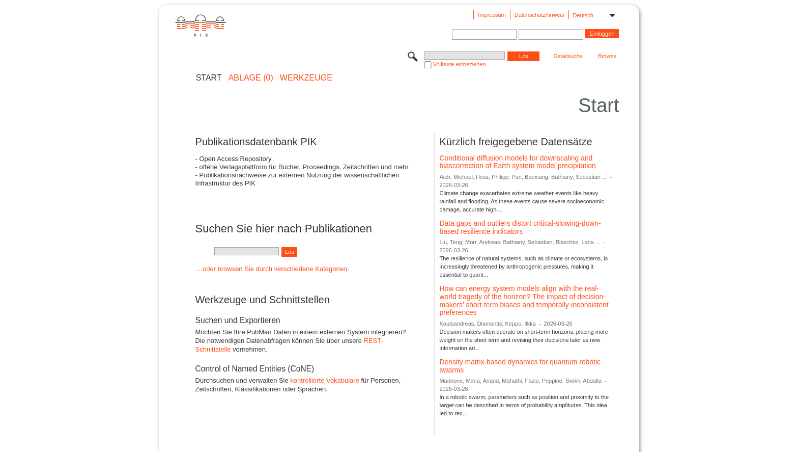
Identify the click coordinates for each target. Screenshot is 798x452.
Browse (607, 56)
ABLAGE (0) (251, 78)
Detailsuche (567, 56)
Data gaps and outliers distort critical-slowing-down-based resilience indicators (520, 227)
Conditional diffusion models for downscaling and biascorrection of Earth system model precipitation (517, 162)
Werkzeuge (306, 78)
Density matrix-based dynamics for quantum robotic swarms (520, 366)
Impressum (491, 15)
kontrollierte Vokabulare (324, 380)
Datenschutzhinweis (539, 15)
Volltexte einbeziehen (459, 64)
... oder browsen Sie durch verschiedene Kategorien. (272, 269)
